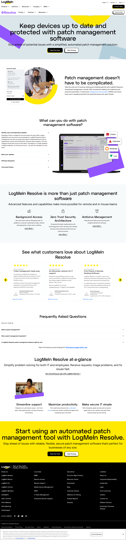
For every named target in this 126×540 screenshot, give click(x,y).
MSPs (45, 6)
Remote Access (39, 479)
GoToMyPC (5, 495)
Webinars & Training (74, 495)
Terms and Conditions (6, 527)
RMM (36, 475)
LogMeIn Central (7, 487)
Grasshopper (5, 510)
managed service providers (98, 92)
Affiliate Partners (106, 502)
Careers (102, 495)
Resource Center (72, 479)
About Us (103, 475)
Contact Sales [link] (118, 6)
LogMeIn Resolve (7, 475)
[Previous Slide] (5, 280)
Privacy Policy (18, 527)
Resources (25, 6)
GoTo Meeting (6, 506)
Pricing (20, 12)
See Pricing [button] (71, 50)
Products (4, 6)
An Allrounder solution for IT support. (61, 272)
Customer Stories (73, 491)
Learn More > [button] (29, 228)
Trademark (46, 527)
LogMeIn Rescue (6, 479)
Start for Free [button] (55, 50)
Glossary (70, 502)
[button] (25, 132)
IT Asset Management (41, 495)
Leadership (103, 483)
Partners (113, 2)
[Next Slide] (120, 280)
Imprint (39, 527)
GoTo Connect (6, 498)
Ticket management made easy (27, 271)
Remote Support (39, 483)
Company (36, 6)
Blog (68, 487)
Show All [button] (4, 323)
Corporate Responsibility (108, 479)
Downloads (71, 483)
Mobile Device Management (43, 487)
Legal (102, 487)
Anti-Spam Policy (29, 527)
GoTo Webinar (6, 502)
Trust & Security (105, 491)
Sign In (120, 2)
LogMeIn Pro (5, 483)
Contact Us (104, 498)
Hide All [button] (10, 323)
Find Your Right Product (75, 475)
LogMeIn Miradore (7, 491)
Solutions (15, 6)
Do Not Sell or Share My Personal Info (73, 527)
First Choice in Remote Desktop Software (93, 272)
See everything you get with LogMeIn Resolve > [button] (63, 374)
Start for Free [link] (119, 12)
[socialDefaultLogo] (15, 516)
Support (104, 2)
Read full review (17, 299)
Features (31, 12)
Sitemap (88, 527)
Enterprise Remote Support (43, 498)
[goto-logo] (63, 467)
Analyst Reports (72, 498)
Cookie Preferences (56, 527)
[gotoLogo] (7, 2)
